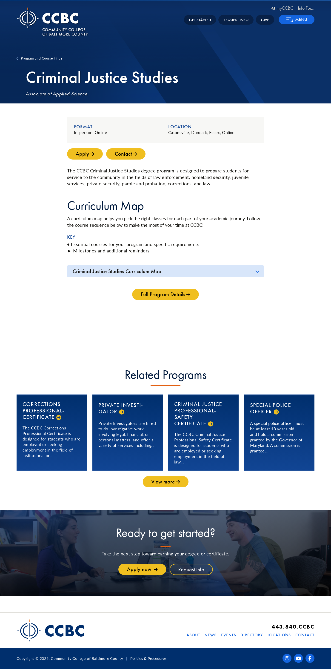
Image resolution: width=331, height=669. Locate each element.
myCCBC (282, 8)
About (193, 635)
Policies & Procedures (148, 658)
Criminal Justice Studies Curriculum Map (117, 271)
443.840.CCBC (293, 626)
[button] (296, 19)
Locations (279, 635)
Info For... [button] (306, 8)
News (211, 635)
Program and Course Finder (42, 58)
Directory (251, 635)
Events (228, 635)
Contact (304, 635)
